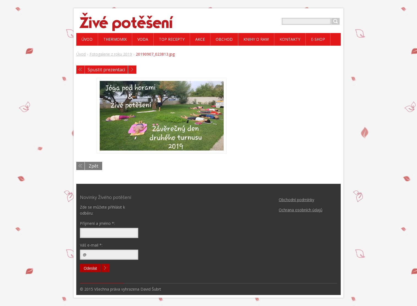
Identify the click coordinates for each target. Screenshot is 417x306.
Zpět (93, 166)
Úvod (81, 54)
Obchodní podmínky (296, 199)
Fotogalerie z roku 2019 (111, 54)
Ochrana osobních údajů (301, 209)
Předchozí (80, 69)
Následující (132, 69)
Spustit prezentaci (106, 70)
